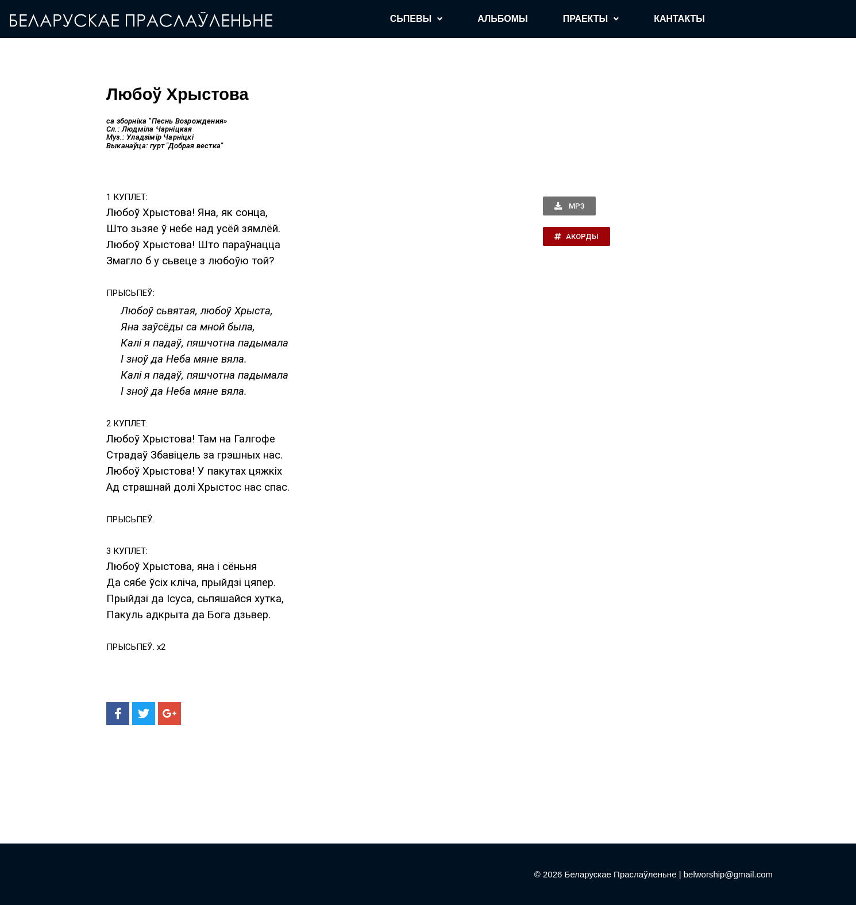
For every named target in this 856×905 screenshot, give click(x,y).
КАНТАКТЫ (679, 19)
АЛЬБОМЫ (502, 19)
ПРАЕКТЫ (591, 19)
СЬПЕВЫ (416, 19)
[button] (569, 206)
